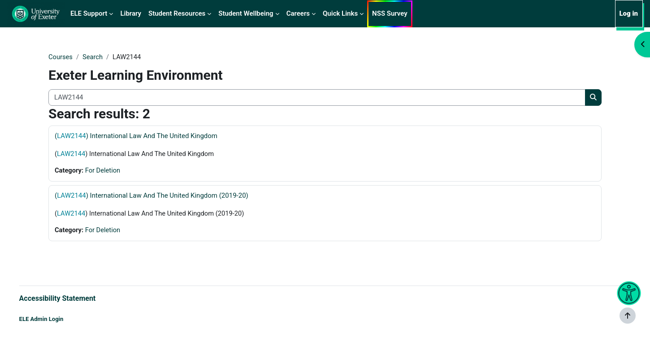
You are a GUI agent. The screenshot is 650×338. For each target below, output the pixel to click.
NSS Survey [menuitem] (389, 13)
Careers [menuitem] (298, 13)
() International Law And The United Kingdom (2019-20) (151, 196)
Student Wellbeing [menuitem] (245, 13)
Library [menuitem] (130, 13)
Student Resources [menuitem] (176, 13)
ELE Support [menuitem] (88, 13)
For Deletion (103, 171)
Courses (60, 57)
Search (93, 57)
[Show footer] (628, 316)
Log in (628, 13)
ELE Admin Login (54, 319)
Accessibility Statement (70, 298)
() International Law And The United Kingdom (136, 136)
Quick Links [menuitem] (340, 13)
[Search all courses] (316, 98)
